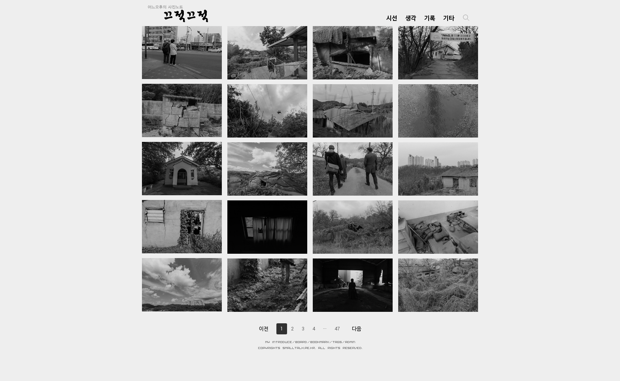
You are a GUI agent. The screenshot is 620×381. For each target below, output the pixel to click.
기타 (448, 18)
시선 (391, 18)
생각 (410, 18)
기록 (429, 18)
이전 (263, 328)
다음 (356, 328)
